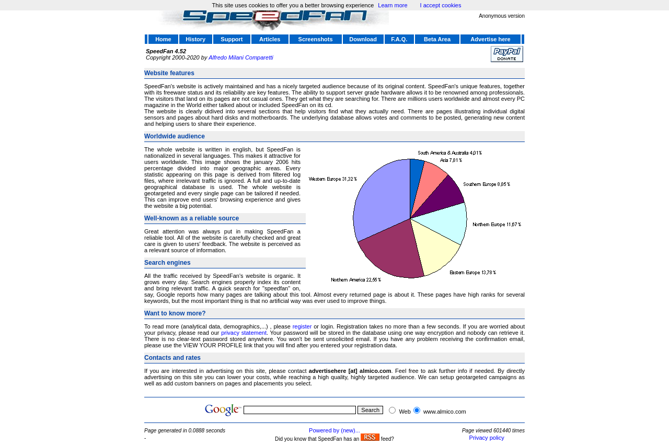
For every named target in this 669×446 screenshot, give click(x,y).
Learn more (392, 5)
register (302, 326)
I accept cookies (441, 5)
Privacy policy (486, 438)
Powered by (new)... (334, 430)
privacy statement (244, 333)
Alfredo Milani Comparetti (241, 57)
